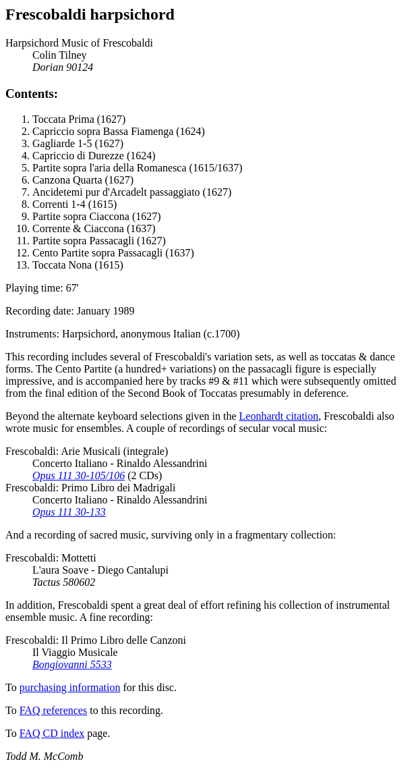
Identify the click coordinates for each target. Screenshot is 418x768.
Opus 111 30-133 (69, 512)
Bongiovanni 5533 (72, 664)
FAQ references (54, 710)
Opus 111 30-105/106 (78, 475)
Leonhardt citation (279, 416)
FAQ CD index (52, 733)
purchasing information (70, 687)
